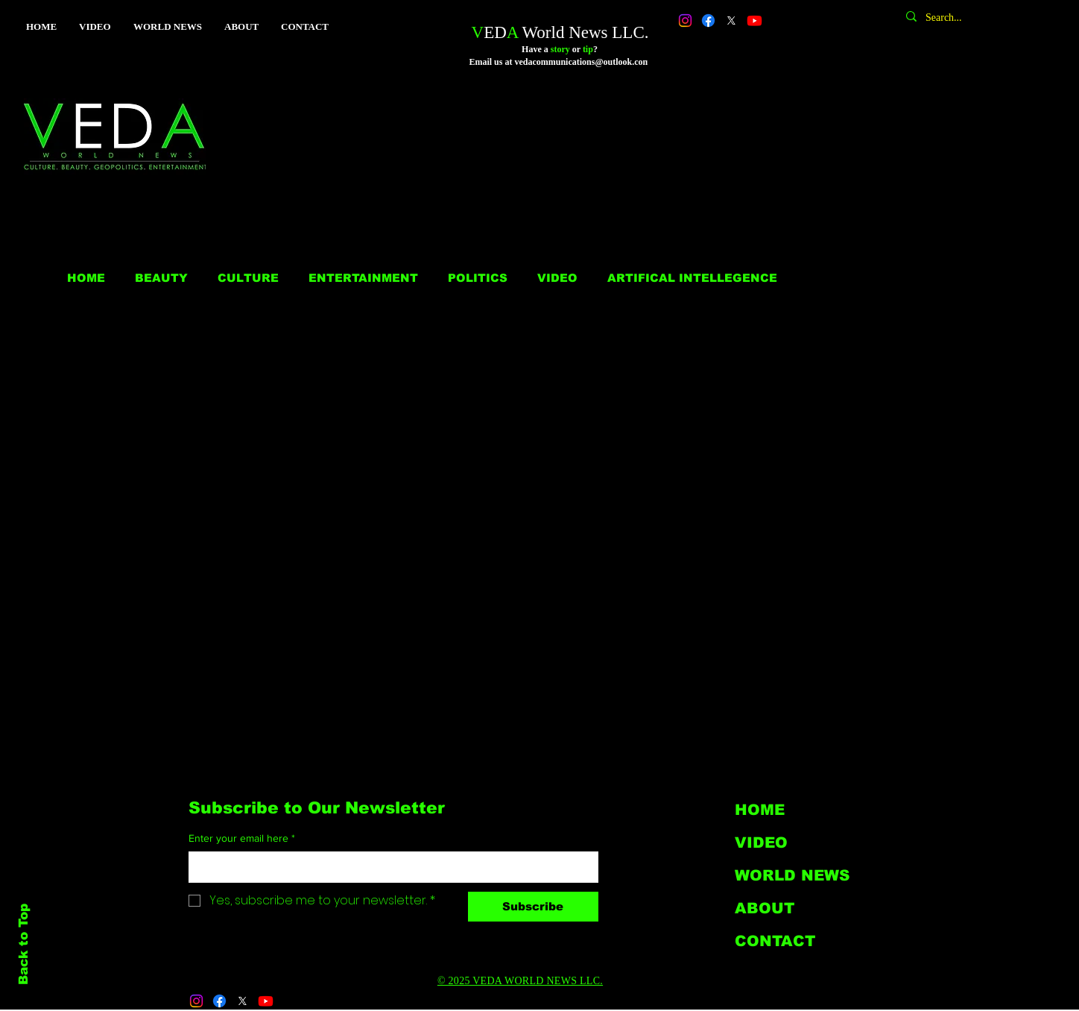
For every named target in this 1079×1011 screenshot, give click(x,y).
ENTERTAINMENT (363, 277)
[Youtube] (754, 20)
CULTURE (248, 277)
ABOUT (764, 908)
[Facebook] (708, 20)
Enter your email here (242, 838)
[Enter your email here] (389, 867)
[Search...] (986, 17)
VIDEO (557, 277)
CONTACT (775, 941)
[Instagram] (685, 20)
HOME (86, 277)
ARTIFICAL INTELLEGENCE (692, 277)
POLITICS (477, 277)
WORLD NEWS (792, 875)
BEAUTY (161, 277)
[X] (731, 20)
